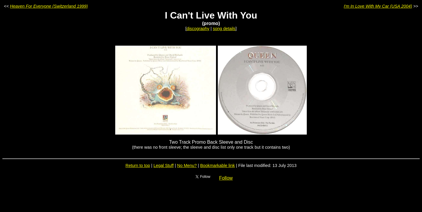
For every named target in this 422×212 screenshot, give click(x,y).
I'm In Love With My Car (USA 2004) (378, 6)
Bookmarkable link (217, 165)
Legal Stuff (164, 165)
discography (198, 28)
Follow (226, 177)
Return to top (138, 165)
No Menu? (187, 165)
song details (224, 28)
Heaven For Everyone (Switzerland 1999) (49, 6)
